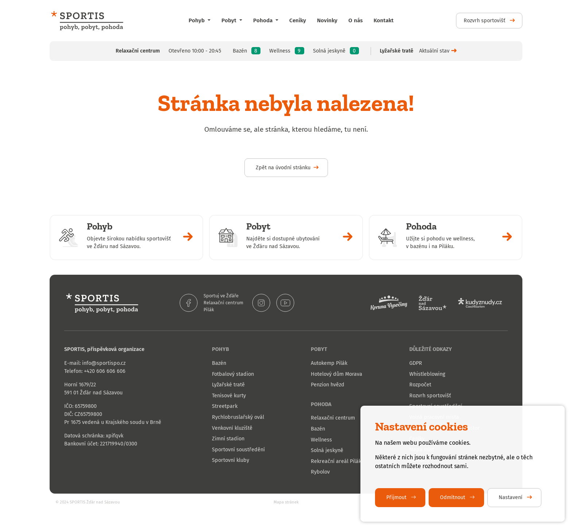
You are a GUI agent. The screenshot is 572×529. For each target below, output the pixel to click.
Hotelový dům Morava (336, 374)
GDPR (415, 363)
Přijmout (397, 497)
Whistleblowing (427, 374)
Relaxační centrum (223, 302)
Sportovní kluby (230, 460)
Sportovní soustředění (238, 450)
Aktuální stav (434, 51)
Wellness (321, 440)
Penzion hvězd (327, 385)
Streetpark (224, 406)
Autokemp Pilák (329, 363)
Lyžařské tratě (228, 385)
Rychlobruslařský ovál (238, 417)
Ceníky (297, 20)
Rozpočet (420, 385)
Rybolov (320, 472)
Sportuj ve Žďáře (221, 295)
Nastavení (511, 497)
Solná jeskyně (327, 450)
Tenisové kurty (229, 396)
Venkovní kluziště (232, 428)
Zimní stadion (228, 439)
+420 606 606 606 (104, 371)
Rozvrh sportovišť (485, 21)
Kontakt (384, 20)
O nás (355, 20)
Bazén (219, 363)
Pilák (209, 309)
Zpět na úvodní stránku (283, 168)
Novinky (327, 20)
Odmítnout (453, 497)
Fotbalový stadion (233, 374)
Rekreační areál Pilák (336, 461)
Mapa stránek (286, 502)
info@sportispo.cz (103, 363)
